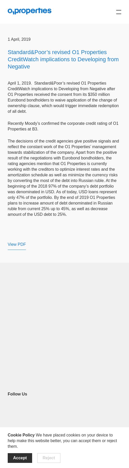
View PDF (17, 244)
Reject (49, 458)
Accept (20, 458)
